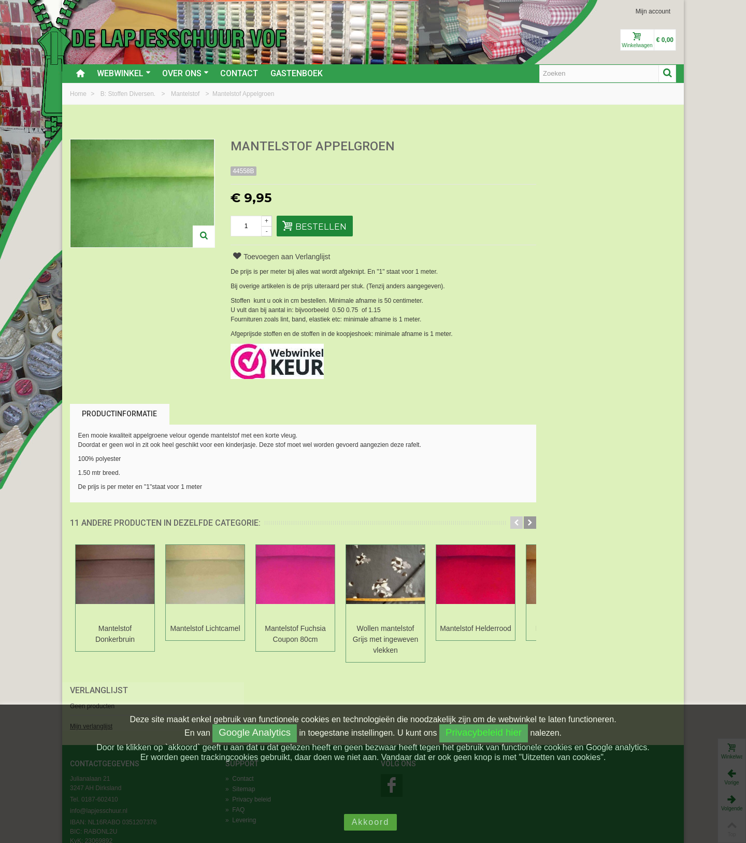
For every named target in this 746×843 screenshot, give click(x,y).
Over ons (185, 73)
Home (79, 93)
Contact (239, 73)
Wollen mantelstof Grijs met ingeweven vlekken (386, 639)
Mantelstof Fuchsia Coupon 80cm (295, 633)
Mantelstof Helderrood (475, 628)
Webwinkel (124, 73)
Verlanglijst (565, 147)
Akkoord (371, 822)
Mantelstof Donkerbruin (115, 633)
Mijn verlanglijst (557, 183)
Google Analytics (255, 732)
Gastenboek (296, 73)
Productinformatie (119, 414)
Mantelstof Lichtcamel (205, 628)
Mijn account (653, 11)
